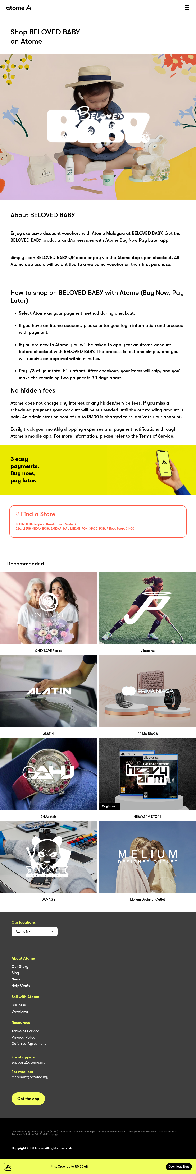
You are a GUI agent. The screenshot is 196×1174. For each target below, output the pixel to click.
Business (19, 1005)
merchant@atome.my (30, 1077)
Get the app (28, 1098)
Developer (20, 1011)
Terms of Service (25, 1031)
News (16, 979)
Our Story (20, 967)
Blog (15, 973)
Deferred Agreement (29, 1043)
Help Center (22, 985)
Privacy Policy (23, 1037)
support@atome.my (28, 1062)
